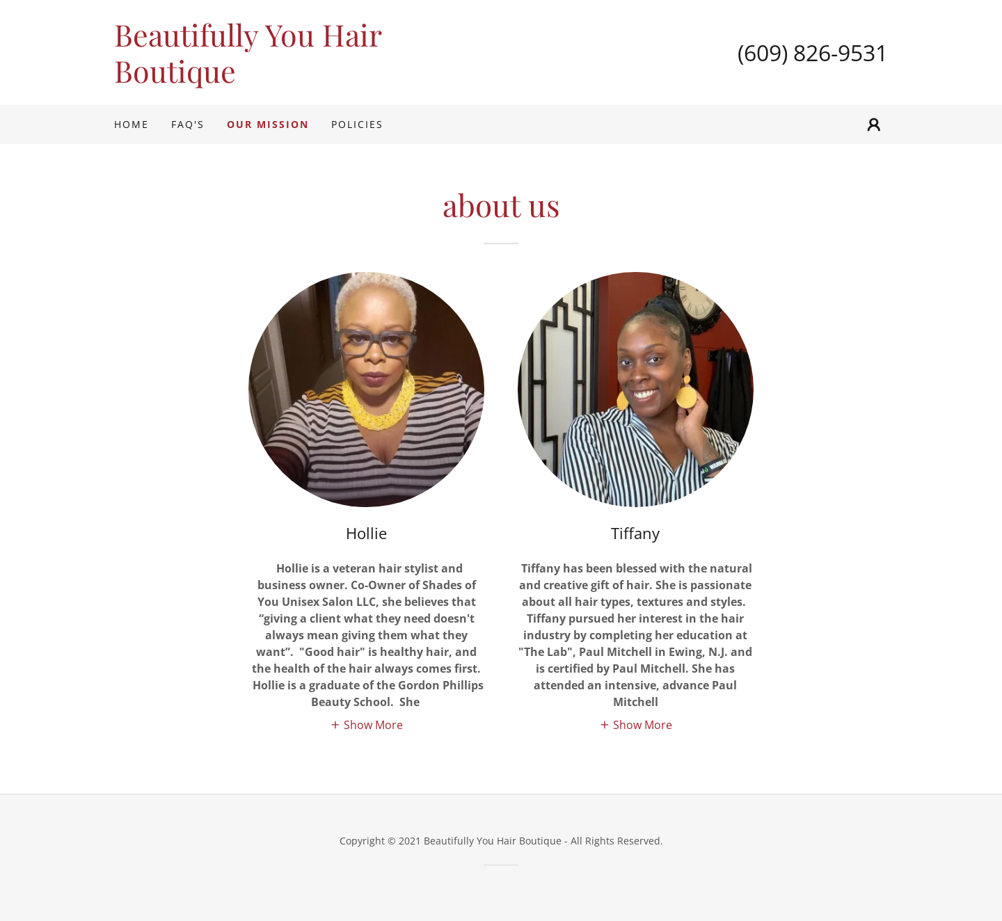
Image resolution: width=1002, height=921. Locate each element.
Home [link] (131, 124)
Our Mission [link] (268, 124)
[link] (307, 78)
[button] (874, 124)
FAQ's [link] (188, 124)
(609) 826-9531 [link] (813, 52)
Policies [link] (357, 124)
